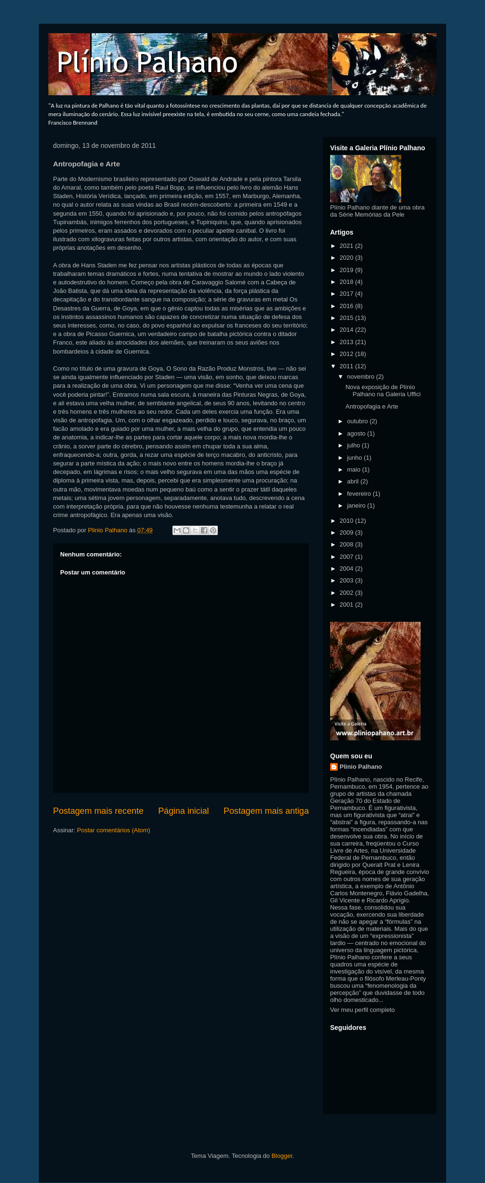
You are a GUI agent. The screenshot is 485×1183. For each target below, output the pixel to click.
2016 (347, 305)
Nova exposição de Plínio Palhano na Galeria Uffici (383, 390)
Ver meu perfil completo (362, 1009)
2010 (347, 520)
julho (354, 445)
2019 (347, 269)
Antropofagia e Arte (371, 406)
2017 (347, 293)
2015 (347, 317)
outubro (358, 421)
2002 (347, 592)
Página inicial (183, 811)
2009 (347, 532)
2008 (347, 544)
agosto (357, 433)
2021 (347, 245)
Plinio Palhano (361, 766)
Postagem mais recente (98, 811)
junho (355, 457)
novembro (361, 376)
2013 (347, 342)
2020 (347, 257)
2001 (347, 604)
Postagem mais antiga (266, 811)
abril (353, 481)
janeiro (357, 505)
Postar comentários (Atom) (114, 830)
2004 (347, 568)
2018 (347, 281)
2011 (347, 366)
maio (354, 469)
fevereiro (360, 493)
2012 (347, 353)
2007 (347, 556)
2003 (347, 580)
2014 (347, 329)
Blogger (281, 1155)
